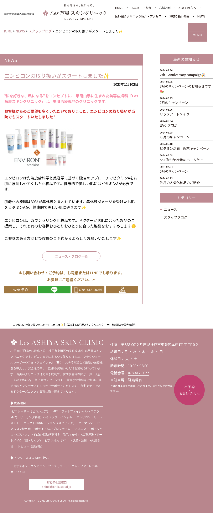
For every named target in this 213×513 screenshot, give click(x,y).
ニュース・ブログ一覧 (71, 256)
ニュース (170, 209)
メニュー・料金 (141, 8)
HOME (119, 8)
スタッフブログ (175, 217)
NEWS (201, 16)
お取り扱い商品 (179, 16)
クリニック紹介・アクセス (144, 16)
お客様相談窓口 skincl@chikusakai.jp (56, 484)
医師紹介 (121, 16)
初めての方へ (187, 8)
